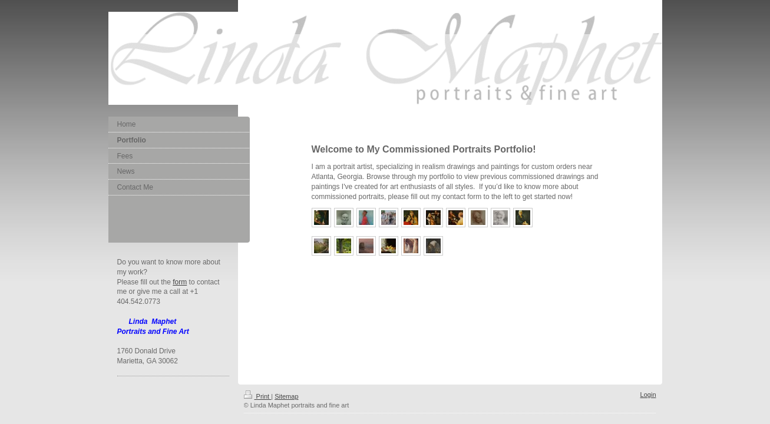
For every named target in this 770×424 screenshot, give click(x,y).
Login (648, 394)
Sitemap (286, 396)
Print (258, 396)
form (180, 282)
